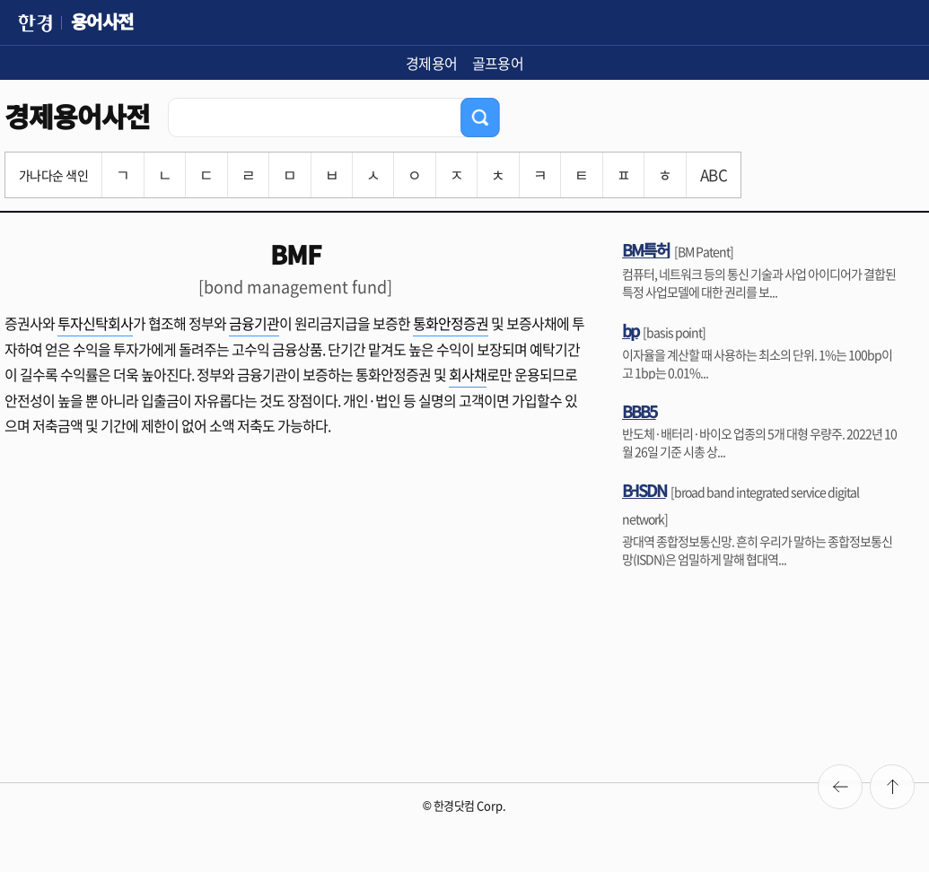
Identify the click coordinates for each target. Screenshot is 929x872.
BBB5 (639, 411)
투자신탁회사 (95, 323)
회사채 (467, 374)
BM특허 (646, 249)
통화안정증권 (450, 323)
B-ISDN (644, 489)
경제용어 (432, 63)
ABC (713, 174)
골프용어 (498, 63)
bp (630, 330)
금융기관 (254, 323)
